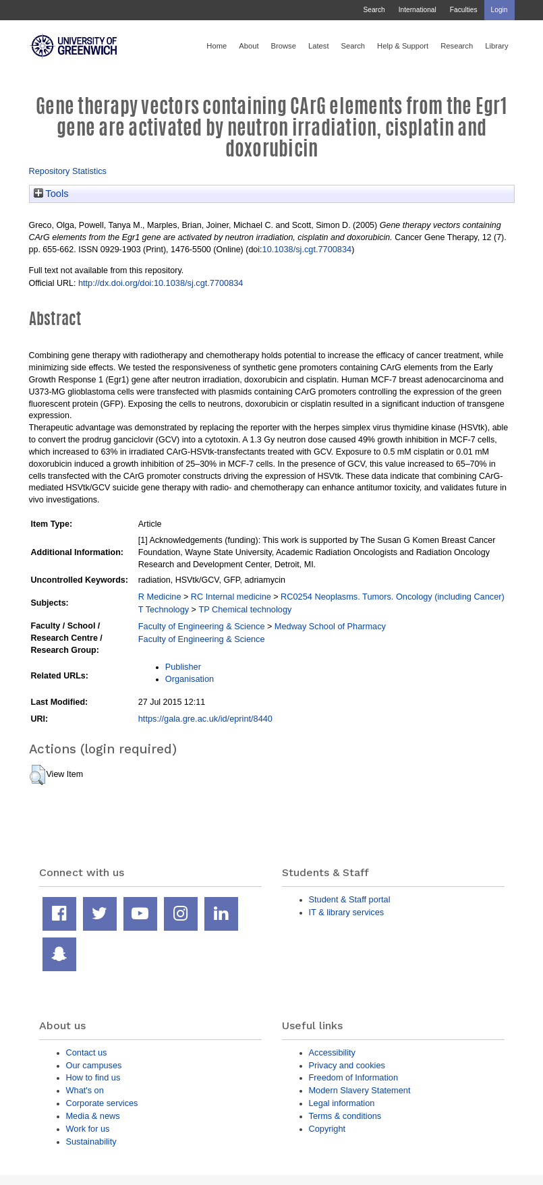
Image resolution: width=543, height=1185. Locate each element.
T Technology (163, 609)
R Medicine (159, 596)
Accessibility (332, 1052)
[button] (37, 775)
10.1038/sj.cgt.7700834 (307, 249)
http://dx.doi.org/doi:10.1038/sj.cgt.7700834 (161, 283)
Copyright (327, 1129)
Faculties (464, 9)
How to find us (93, 1077)
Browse (283, 46)
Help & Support (402, 46)
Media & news (93, 1116)
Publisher (183, 667)
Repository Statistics (68, 171)
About (248, 46)
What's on (85, 1090)
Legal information (342, 1103)
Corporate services (102, 1103)
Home (216, 46)
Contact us (86, 1052)
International (417, 9)
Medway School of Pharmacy (330, 626)
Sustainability (91, 1141)
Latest (318, 46)
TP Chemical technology (244, 609)
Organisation (189, 679)
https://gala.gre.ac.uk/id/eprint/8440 (205, 719)
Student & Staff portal (350, 899)
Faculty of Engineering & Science (201, 626)
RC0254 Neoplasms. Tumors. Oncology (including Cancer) (393, 596)
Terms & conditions (345, 1116)
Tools (51, 193)
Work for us (88, 1129)
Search (373, 9)
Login (499, 9)
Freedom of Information (354, 1077)
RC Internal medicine (231, 596)
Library (496, 46)
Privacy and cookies (347, 1065)
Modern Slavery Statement (360, 1090)
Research (456, 46)
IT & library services (346, 912)
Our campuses (94, 1065)
